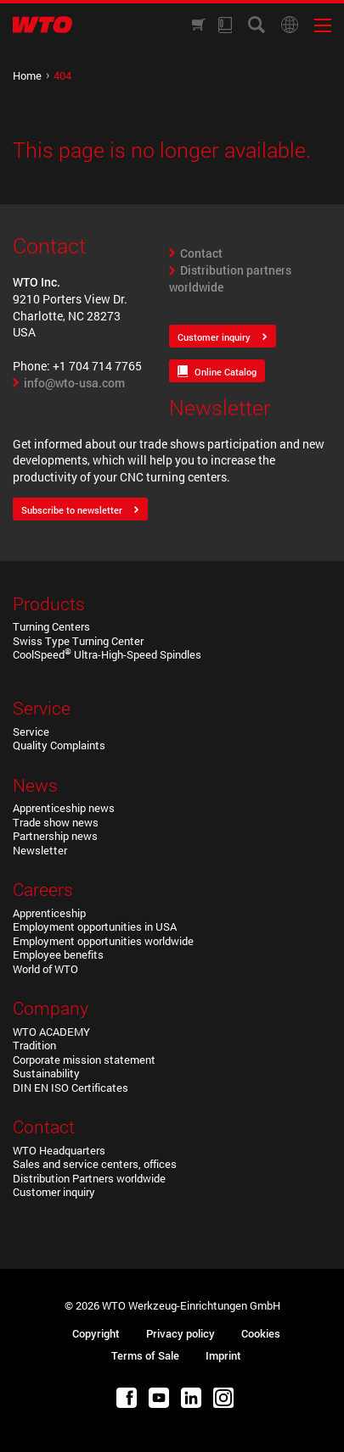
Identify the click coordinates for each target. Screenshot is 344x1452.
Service (31, 731)
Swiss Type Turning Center (78, 641)
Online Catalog (226, 371)
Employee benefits (58, 954)
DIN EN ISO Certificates (70, 1087)
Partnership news (55, 836)
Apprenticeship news (64, 808)
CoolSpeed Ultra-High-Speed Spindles (107, 654)
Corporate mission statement (84, 1059)
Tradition (34, 1045)
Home (27, 75)
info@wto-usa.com (74, 383)
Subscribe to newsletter (71, 509)
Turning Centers (51, 626)
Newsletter (40, 850)
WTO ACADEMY (51, 1031)
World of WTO (45, 969)
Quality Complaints (59, 745)
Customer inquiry (214, 337)
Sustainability (46, 1073)
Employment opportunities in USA (95, 926)
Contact (201, 253)
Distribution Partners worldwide (89, 1178)
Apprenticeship (49, 913)
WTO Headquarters (59, 1150)
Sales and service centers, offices (95, 1164)
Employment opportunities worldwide (103, 941)
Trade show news (56, 822)
